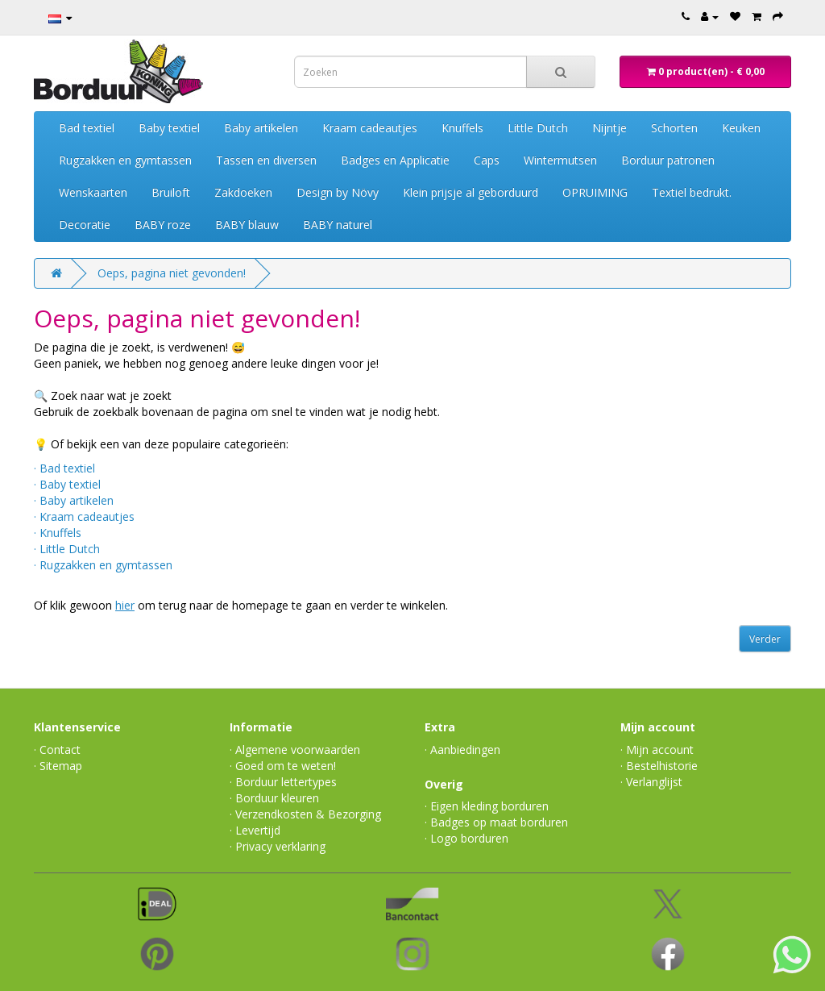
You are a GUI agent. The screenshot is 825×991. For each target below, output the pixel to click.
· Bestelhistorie (659, 765)
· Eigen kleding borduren (487, 806)
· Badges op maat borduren (496, 822)
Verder (765, 639)
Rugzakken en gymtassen (125, 160)
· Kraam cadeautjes (84, 516)
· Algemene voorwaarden (295, 749)
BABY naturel (337, 224)
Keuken (741, 127)
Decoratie (84, 224)
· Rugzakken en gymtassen (103, 565)
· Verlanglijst (651, 781)
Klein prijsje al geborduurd (470, 192)
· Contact (57, 749)
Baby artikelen (261, 127)
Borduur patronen (668, 160)
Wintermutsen (560, 160)
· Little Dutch (67, 548)
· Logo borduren (466, 838)
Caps (487, 160)
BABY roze (163, 224)
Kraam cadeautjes (369, 127)
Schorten (674, 127)
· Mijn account (657, 749)
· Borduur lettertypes (283, 781)
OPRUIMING (595, 192)
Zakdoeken (243, 192)
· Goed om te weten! (283, 765)
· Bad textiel (64, 468)
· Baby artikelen (74, 500)
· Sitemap (58, 765)
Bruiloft (170, 192)
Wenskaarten (93, 192)
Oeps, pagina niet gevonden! (171, 273)
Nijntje (609, 127)
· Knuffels (57, 532)
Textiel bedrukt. (692, 192)
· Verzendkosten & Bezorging (305, 814)
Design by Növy (337, 192)
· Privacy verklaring (277, 846)
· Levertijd (255, 830)
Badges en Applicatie (395, 160)
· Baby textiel (67, 484)
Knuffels (462, 127)
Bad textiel (86, 127)
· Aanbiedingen (462, 749)
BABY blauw (247, 224)
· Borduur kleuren (274, 798)
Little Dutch (538, 127)
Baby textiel (169, 127)
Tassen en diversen (266, 160)
